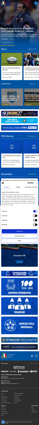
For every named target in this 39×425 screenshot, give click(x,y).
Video (32, 409)
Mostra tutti (34, 363)
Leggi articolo (7, 42)
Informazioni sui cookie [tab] (31, 187)
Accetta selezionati (19, 236)
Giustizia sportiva (17, 395)
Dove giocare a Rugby (18, 393)
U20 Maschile (4, 411)
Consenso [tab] (6, 187)
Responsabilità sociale (6, 402)
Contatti (15, 402)
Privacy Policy (19, 421)
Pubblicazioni (34, 411)
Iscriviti (19, 261)
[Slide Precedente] (2, 25)
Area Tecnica (4, 399)
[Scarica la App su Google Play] (36, 355)
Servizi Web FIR (17, 400)
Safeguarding (17, 399)
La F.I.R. (3, 393)
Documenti (16, 397)
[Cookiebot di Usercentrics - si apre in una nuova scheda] (27, 183)
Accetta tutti (19, 231)
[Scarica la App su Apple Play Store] (32, 355)
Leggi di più (32, 49)
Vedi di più (32, 174)
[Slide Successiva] (5, 25)
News (2, 415)
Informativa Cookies (27, 421)
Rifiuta (19, 240)
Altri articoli (32, 136)
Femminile (3, 409)
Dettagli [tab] (18, 187)
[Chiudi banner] (36, 183)
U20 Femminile (4, 413)
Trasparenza (4, 400)
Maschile (3, 407)
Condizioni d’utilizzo (11, 421)
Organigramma (4, 397)
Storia (2, 395)
